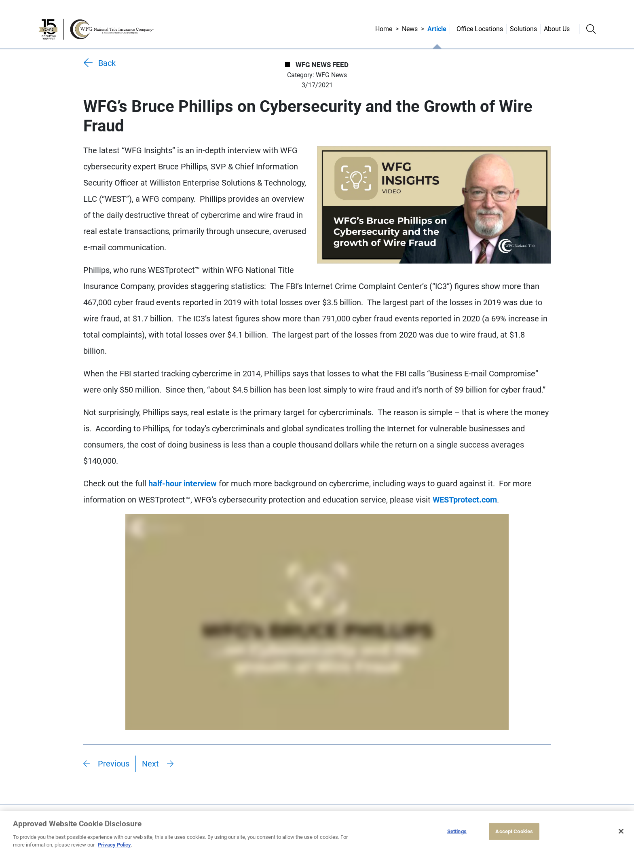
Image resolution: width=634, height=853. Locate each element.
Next (150, 764)
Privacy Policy (114, 845)
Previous (113, 764)
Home (383, 29)
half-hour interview (182, 483)
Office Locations (479, 29)
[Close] (621, 831)
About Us (557, 29)
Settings (457, 831)
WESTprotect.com (465, 500)
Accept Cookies (514, 831)
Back (107, 63)
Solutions (523, 29)
